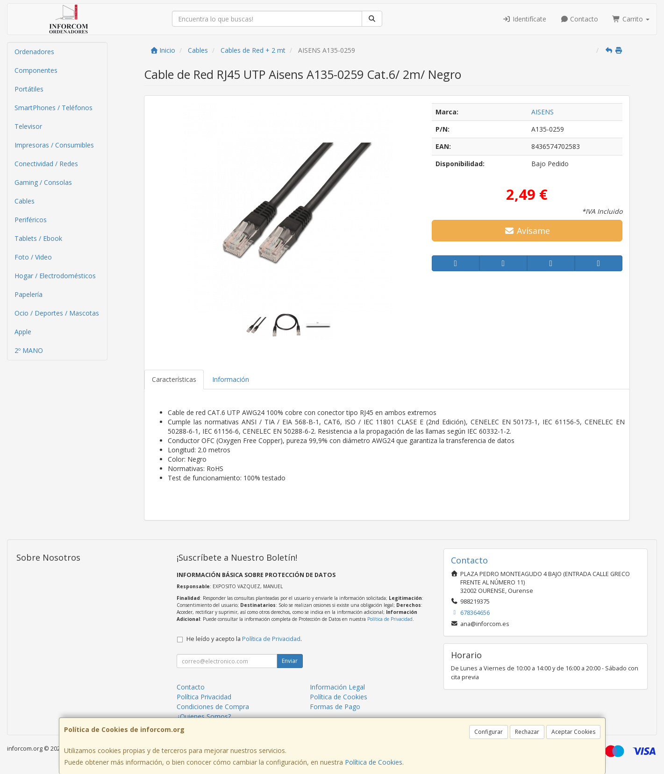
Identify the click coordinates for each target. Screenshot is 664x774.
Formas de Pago (335, 706)
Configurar (488, 732)
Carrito (631, 18)
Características (174, 379)
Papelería (28, 294)
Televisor (28, 126)
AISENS (542, 111)
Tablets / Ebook (38, 238)
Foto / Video (33, 257)
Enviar (290, 661)
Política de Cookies (373, 762)
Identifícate (524, 18)
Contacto (579, 18)
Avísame (527, 230)
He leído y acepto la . (244, 639)
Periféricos (30, 219)
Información (230, 379)
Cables (24, 201)
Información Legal (337, 687)
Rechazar (527, 732)
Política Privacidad (204, 696)
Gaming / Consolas (43, 182)
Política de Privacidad (390, 619)
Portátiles (28, 88)
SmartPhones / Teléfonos (53, 107)
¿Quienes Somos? (204, 716)
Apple (22, 331)
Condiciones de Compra (213, 706)
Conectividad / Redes (46, 163)
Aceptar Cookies (573, 732)
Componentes (35, 70)
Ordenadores (34, 51)
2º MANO (28, 350)
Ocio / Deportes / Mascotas (56, 313)
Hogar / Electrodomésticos (55, 275)
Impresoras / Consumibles (54, 145)
